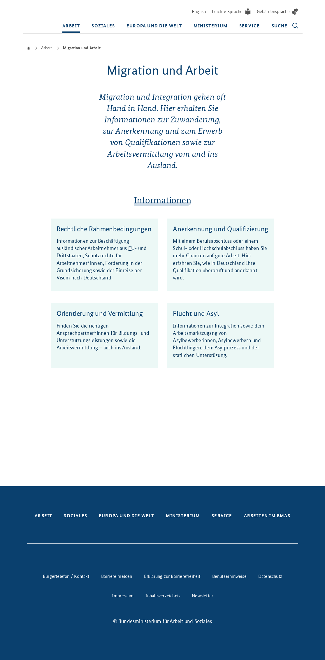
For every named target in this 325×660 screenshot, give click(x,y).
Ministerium (211, 26)
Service (249, 26)
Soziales (103, 26)
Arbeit (71, 26)
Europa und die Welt (154, 26)
